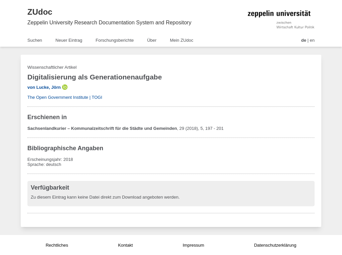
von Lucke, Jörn (44, 87)
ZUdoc (39, 11)
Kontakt (125, 245)
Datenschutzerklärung (275, 245)
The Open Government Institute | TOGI (64, 97)
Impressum (193, 245)
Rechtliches (57, 245)
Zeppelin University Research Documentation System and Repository (109, 22)
